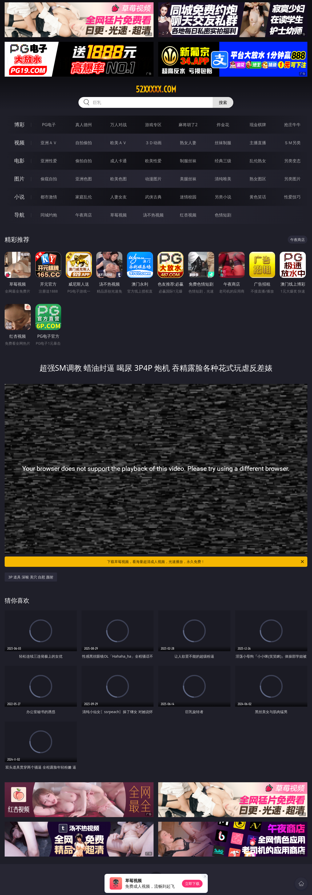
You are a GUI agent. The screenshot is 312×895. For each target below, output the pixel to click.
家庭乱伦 (83, 197)
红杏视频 (188, 215)
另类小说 (223, 197)
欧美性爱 (153, 161)
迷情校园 (188, 197)
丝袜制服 (223, 143)
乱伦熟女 (258, 161)
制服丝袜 (188, 161)
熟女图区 (258, 179)
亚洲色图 (83, 179)
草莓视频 (118, 215)
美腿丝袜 (188, 179)
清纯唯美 (223, 179)
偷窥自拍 (49, 179)
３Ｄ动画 (153, 143)
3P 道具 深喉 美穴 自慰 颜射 (30, 577)
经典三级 (223, 161)
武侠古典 (153, 197)
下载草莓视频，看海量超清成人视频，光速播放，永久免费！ (206, 562)
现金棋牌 (258, 124)
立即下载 (192, 883)
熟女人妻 (188, 143)
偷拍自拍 (83, 161)
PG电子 (49, 124)
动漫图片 (153, 179)
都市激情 (49, 197)
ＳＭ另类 (292, 143)
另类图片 (292, 179)
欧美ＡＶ (118, 143)
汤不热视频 (153, 215)
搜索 (223, 102)
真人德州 (83, 124)
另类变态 (292, 161)
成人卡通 (118, 161)
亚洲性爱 (49, 161)
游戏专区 (153, 124)
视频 (19, 142)
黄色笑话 (258, 197)
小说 (19, 196)
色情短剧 (223, 215)
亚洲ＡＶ (49, 143)
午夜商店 (83, 215)
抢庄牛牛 (292, 124)
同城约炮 (49, 215)
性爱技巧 (292, 197)
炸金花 (223, 124)
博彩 (19, 124)
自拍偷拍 (83, 143)
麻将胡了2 (188, 124)
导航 (19, 214)
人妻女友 (118, 197)
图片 (19, 178)
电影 (19, 160)
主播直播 (258, 143)
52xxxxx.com (156, 89)
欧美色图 (118, 179)
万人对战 (118, 124)
